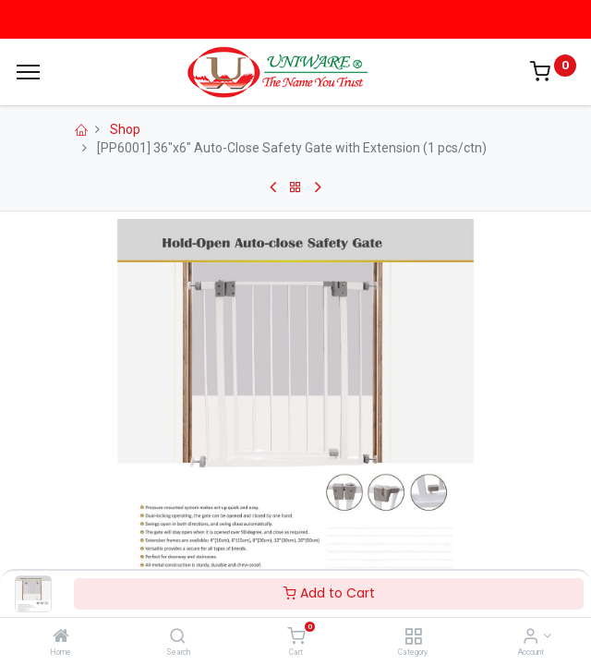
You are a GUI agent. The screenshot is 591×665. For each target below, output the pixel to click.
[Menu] (28, 72)
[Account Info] (530, 637)
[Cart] (296, 637)
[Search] (178, 637)
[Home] (61, 637)
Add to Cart (329, 593)
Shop (125, 129)
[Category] (413, 637)
